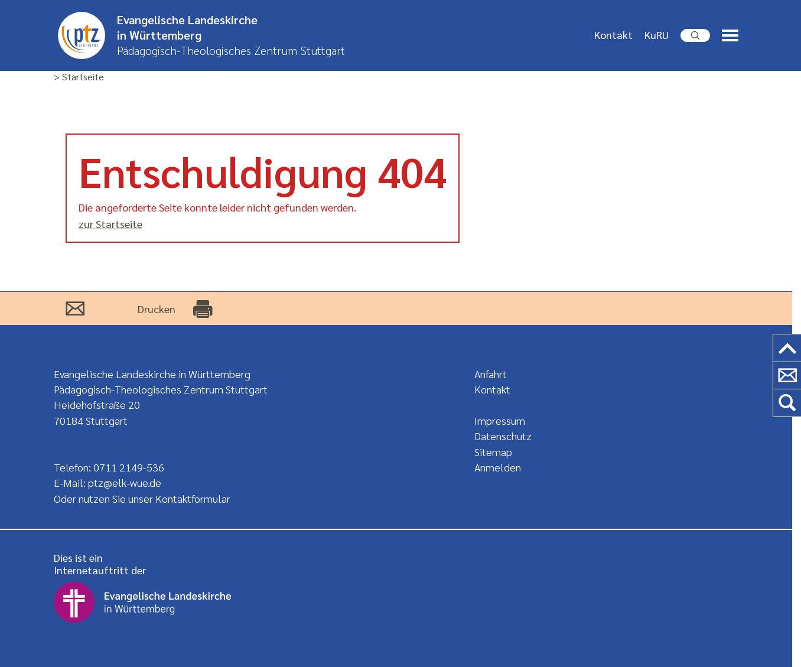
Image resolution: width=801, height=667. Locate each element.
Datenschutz (503, 436)
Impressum (499, 420)
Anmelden (497, 467)
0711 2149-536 (128, 467)
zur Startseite (110, 223)
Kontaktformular (192, 498)
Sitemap (493, 451)
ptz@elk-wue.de (124, 482)
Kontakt (613, 34)
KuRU (656, 34)
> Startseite (79, 77)
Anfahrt (490, 373)
